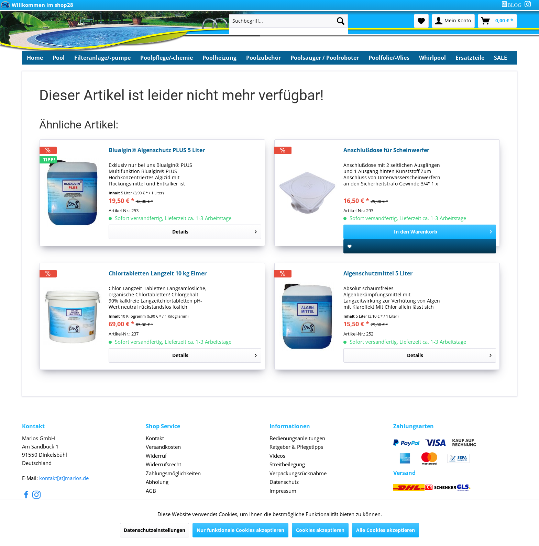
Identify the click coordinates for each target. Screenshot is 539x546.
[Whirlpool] (432, 58)
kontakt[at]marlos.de (64, 478)
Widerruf (156, 455)
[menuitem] (513, 5)
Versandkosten (163, 446)
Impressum (283, 490)
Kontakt (155, 438)
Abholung (157, 481)
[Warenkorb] (497, 21)
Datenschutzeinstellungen (154, 530)
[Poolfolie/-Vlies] (389, 58)
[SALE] (500, 58)
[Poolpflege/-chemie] (166, 58)
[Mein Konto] (453, 21)
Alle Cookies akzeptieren (385, 530)
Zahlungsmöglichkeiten (173, 473)
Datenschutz (284, 481)
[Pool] (58, 58)
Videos (277, 455)
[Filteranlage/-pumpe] (102, 58)
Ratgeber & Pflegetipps (296, 446)
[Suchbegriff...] (288, 21)
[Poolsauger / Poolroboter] (325, 58)
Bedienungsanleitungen (297, 438)
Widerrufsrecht (163, 464)
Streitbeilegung (287, 464)
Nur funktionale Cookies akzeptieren (240, 530)
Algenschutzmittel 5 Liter (377, 273)
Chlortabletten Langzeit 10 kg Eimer (158, 273)
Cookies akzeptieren (320, 530)
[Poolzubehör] (263, 58)
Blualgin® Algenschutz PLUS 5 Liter (157, 150)
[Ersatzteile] (470, 58)
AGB (151, 490)
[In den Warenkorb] (419, 232)
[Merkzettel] (421, 21)
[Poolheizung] (219, 58)
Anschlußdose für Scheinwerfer (386, 150)
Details (214, 230)
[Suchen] (340, 21)
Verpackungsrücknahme (298, 473)
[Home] (35, 58)
